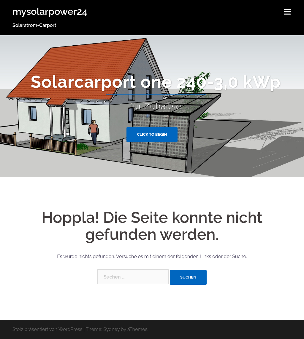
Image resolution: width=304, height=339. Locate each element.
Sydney (111, 329)
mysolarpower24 (49, 11)
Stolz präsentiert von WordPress (47, 329)
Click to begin (152, 134)
